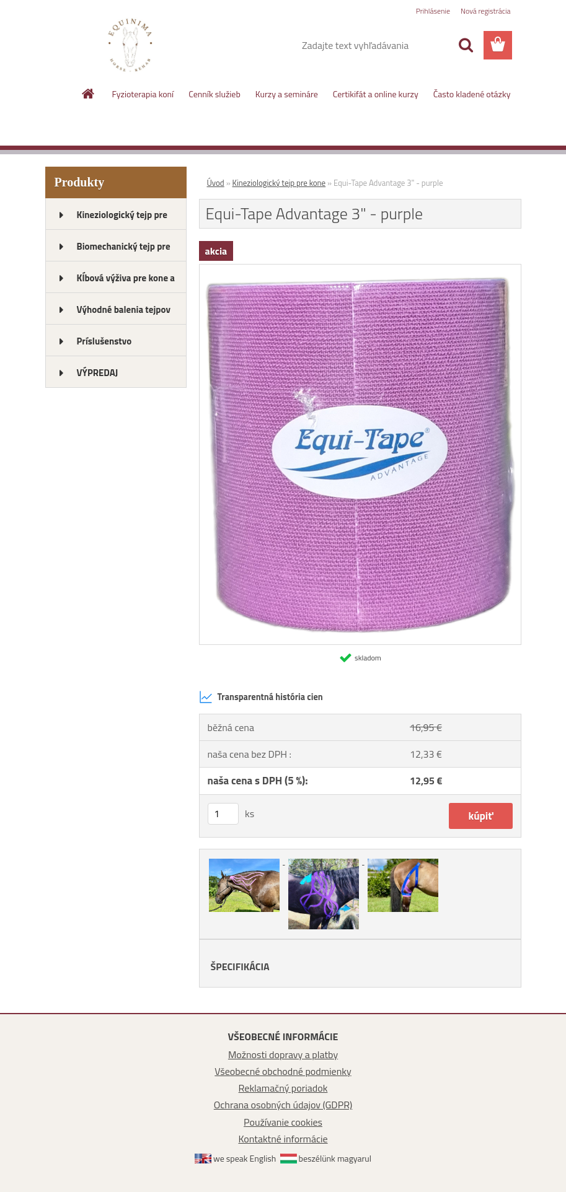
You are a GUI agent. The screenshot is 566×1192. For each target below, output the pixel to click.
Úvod (215, 183)
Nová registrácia (486, 11)
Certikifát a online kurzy (375, 93)
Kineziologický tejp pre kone (279, 183)
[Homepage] (88, 93)
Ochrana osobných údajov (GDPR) (283, 1104)
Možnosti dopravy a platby (283, 1054)
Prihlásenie (433, 11)
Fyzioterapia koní (143, 93)
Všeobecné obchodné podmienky (282, 1071)
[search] (465, 45)
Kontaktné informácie (282, 1138)
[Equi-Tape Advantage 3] (360, 269)
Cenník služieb (214, 93)
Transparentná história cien (261, 697)
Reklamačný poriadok (283, 1087)
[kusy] (223, 814)
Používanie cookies (283, 1122)
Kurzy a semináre (286, 93)
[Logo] (130, 46)
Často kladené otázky (472, 93)
